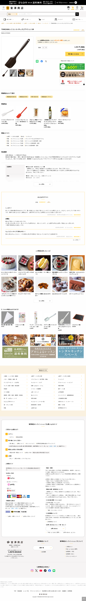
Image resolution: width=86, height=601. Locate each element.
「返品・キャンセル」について (54, 510)
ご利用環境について (51, 521)
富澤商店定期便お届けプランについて (45, 443)
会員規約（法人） (70, 554)
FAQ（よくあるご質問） (71, 549)
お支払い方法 (27, 452)
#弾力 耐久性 (34, 96)
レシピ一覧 (26, 591)
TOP (15, 591)
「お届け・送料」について (13, 516)
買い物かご (11, 443)
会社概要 (43, 551)
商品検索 (20, 591)
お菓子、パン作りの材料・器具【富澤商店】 (11, 23)
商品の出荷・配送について (67, 60)
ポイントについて (29, 443)
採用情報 (70, 591)
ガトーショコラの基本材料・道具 (33, 141)
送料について (20, 443)
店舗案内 (64, 591)
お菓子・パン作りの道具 (29, 23)
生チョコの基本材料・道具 (31, 145)
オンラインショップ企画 (16, 138)
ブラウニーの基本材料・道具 (31, 143)
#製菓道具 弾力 (23, 96)
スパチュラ (45, 23)
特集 (7, 138)
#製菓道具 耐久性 (11, 96)
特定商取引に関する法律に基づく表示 (51, 591)
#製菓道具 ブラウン (46, 96)
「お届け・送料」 (52, 446)
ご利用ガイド (69, 546)
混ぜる (39, 23)
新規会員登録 (19, 437)
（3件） (83, 30)
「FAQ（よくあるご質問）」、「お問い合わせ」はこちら (60, 532)
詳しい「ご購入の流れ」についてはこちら (19, 458)
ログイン (11, 437)
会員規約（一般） (70, 551)
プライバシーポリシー (71, 556)
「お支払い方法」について (28, 516)
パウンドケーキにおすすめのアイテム (34, 138)
